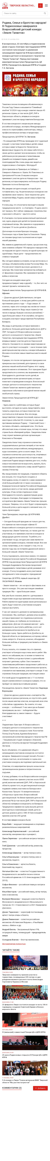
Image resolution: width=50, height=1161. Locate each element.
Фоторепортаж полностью (14, 944)
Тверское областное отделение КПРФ (23, 5)
